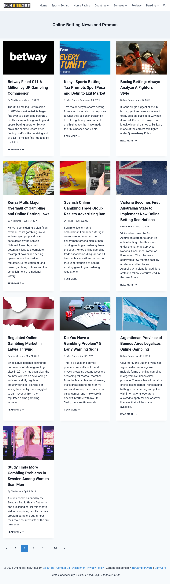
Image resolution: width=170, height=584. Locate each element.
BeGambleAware (142, 567)
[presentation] (28, 58)
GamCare (160, 567)
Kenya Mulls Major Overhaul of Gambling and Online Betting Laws (29, 208)
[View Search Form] (164, 5)
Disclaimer (78, 567)
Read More (16, 149)
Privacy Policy (95, 567)
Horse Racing (82, 5)
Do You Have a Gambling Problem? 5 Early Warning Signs (82, 343)
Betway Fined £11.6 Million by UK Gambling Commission (28, 87)
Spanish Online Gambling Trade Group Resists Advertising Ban (84, 208)
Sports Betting (60, 5)
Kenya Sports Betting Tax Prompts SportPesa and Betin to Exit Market (84, 87)
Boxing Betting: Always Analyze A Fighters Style (140, 87)
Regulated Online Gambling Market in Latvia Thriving (25, 343)
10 (55, 548)
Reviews (136, 5)
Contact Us (63, 567)
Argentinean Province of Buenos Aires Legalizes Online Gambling (141, 343)
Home (43, 5)
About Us (48, 567)
